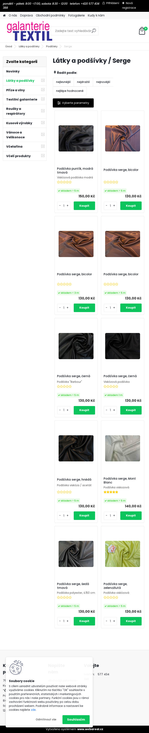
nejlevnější (63, 82)
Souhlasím (76, 719)
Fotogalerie (76, 15)
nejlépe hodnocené (69, 91)
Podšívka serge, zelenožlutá (115, 586)
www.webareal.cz (90, 729)
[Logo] (29, 31)
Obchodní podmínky (50, 15)
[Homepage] (4, 15)
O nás (13, 15)
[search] (94, 32)
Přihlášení (112, 3)
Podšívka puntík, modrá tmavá (75, 171)
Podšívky (51, 46)
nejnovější (103, 82)
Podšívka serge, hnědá (74, 480)
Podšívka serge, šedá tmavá (73, 586)
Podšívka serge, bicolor (121, 170)
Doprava (26, 15)
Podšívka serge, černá (73, 376)
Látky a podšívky (29, 46)
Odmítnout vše (46, 719)
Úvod (8, 46)
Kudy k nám (96, 15)
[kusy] (64, 205)
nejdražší (83, 82)
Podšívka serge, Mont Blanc (120, 480)
